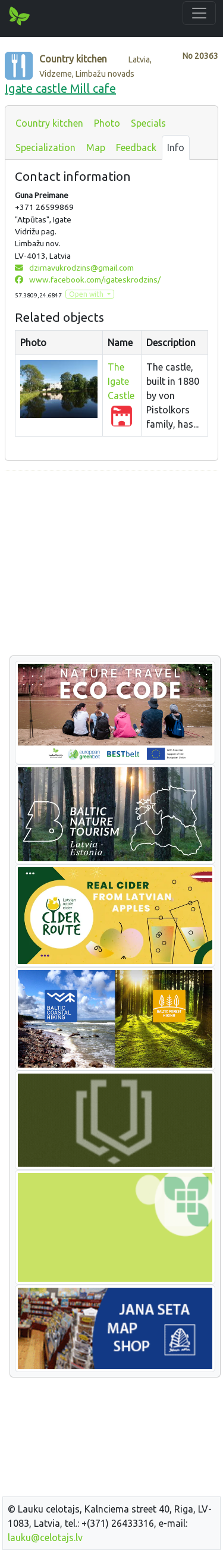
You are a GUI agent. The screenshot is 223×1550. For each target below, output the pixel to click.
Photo (107, 123)
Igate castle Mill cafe (60, 88)
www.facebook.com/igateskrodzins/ (88, 279)
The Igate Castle (121, 381)
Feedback (136, 147)
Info (175, 147)
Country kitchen (49, 123)
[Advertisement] (111, 564)
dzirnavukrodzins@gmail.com (74, 267)
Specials (148, 123)
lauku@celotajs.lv (45, 1537)
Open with (87, 294)
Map (95, 147)
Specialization (45, 147)
